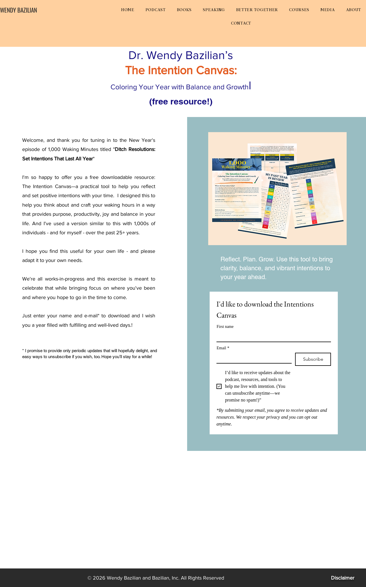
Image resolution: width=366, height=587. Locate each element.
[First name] (272, 336)
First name (225, 326)
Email (222, 348)
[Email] (252, 358)
